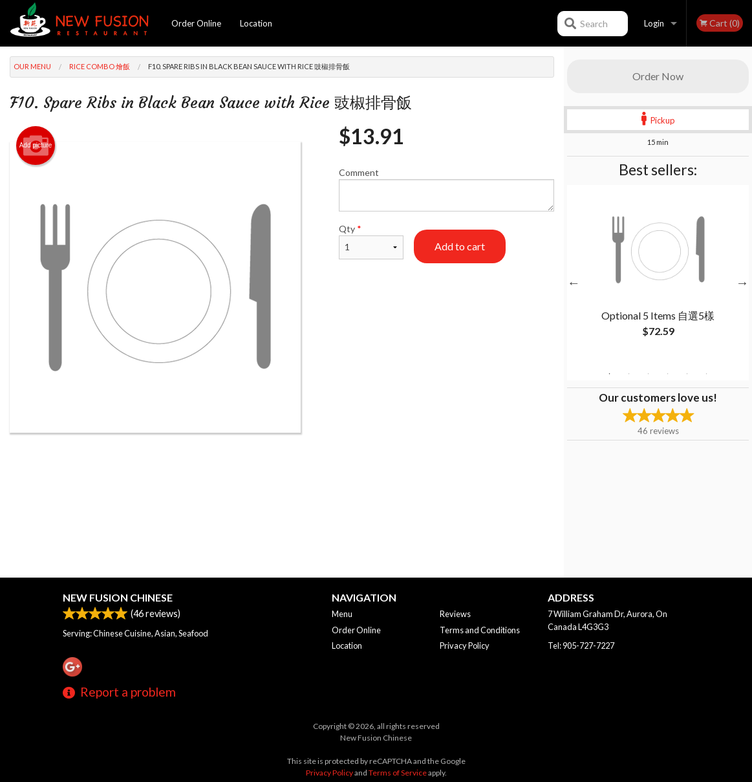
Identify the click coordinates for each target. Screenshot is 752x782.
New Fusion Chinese (118, 597)
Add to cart (460, 246)
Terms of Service (398, 772)
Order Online (196, 23)
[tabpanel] (658, 275)
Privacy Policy (464, 645)
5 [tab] (687, 373)
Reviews (455, 614)
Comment (446, 189)
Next (742, 282)
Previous (573, 282)
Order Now (657, 76)
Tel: (581, 645)
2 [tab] (629, 373)
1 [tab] (609, 373)
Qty (371, 241)
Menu (342, 614)
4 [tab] (667, 373)
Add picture (35, 145)
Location (256, 23)
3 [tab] (648, 373)
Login (654, 23)
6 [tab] (706, 373)
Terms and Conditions (480, 630)
